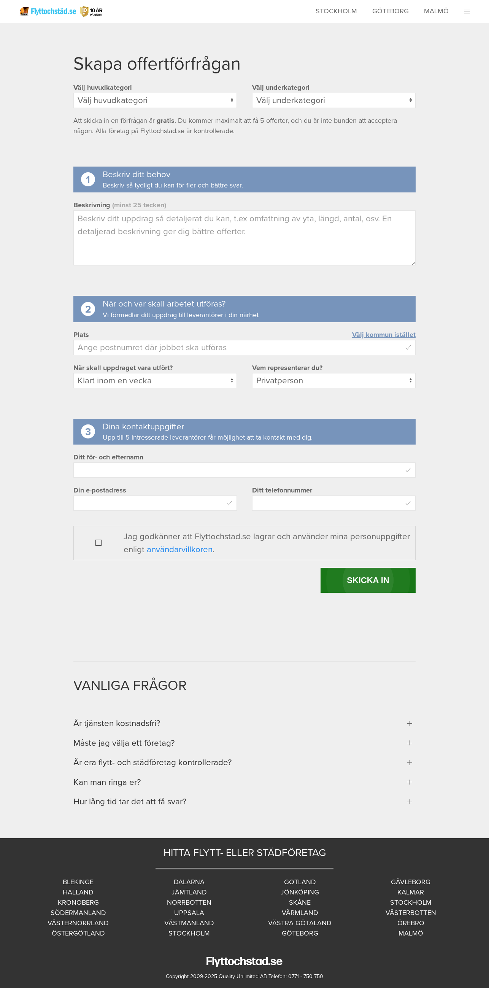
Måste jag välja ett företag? (124, 743)
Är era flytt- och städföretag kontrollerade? (152, 762)
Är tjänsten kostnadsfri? (116, 723)
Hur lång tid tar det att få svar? (129, 801)
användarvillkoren (180, 549)
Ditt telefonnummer (282, 490)
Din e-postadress (99, 490)
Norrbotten (189, 902)
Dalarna (189, 882)
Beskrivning (119, 205)
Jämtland (189, 892)
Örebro (410, 923)
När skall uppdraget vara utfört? (123, 368)
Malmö (436, 11)
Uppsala (189, 913)
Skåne (300, 902)
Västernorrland (78, 923)
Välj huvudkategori (102, 87)
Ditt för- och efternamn (108, 457)
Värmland (300, 913)
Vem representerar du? (287, 368)
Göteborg (390, 11)
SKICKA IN (368, 580)
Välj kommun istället (384, 334)
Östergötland (78, 933)
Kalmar (410, 892)
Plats (81, 334)
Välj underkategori (281, 87)
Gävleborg (410, 882)
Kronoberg (78, 902)
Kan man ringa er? (107, 782)
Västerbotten (411, 913)
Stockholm (336, 11)
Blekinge (78, 882)
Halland (78, 892)
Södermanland (78, 913)
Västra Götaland (300, 923)
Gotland (300, 882)
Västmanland (189, 923)
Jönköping (300, 892)
